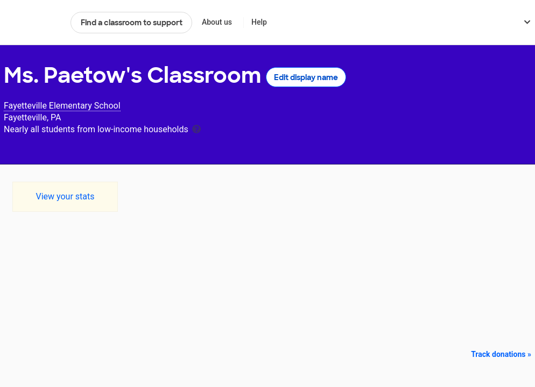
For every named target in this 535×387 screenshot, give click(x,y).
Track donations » (501, 354)
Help (259, 22)
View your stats (65, 196)
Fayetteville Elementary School (62, 106)
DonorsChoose (32, 22)
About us (217, 22)
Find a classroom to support (131, 22)
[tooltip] (196, 128)
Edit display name (306, 77)
